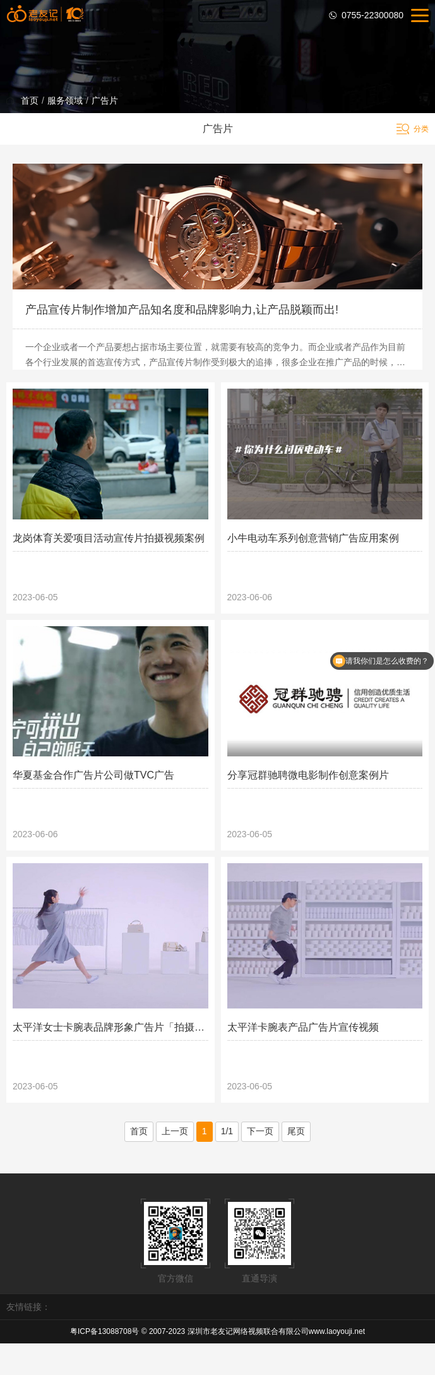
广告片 (105, 100)
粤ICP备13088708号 (104, 1331)
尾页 (296, 1131)
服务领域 (65, 100)
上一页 (175, 1131)
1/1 (227, 1131)
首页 (30, 100)
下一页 (260, 1131)
